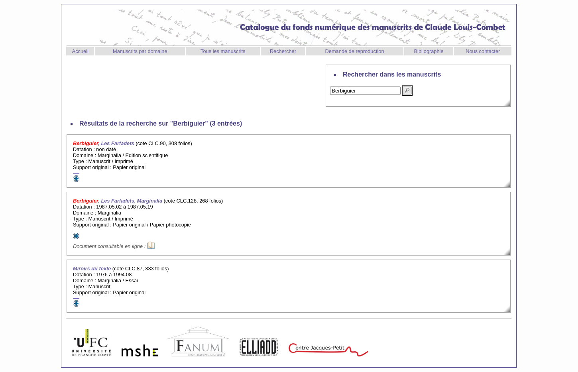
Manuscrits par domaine (140, 51)
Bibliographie (429, 51)
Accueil (80, 51)
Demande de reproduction (354, 51)
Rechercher (283, 51)
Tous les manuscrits (223, 51)
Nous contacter (483, 51)
